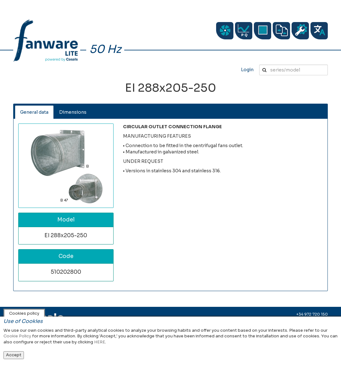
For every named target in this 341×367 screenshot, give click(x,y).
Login (247, 69)
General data (34, 112)
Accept (13, 355)
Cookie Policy (17, 336)
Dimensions (73, 112)
